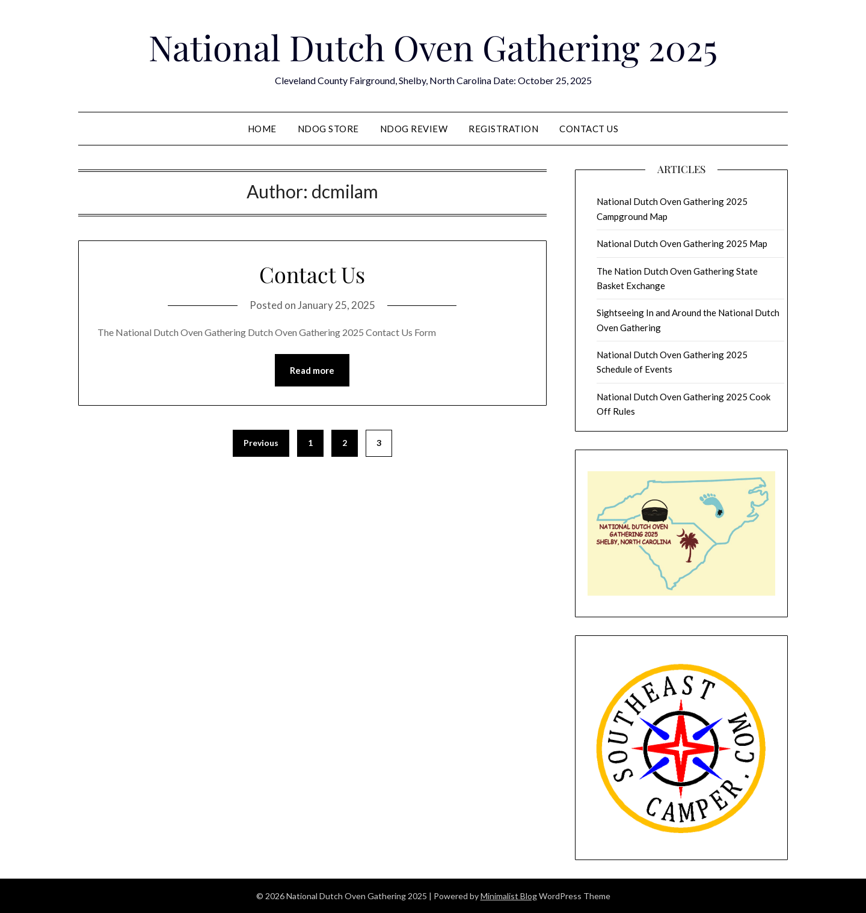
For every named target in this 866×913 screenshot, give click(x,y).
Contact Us (588, 128)
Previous (261, 443)
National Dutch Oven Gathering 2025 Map (682, 243)
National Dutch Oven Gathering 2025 (433, 46)
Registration (503, 128)
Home (262, 128)
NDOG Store (328, 128)
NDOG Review (414, 128)
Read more (312, 370)
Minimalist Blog (509, 896)
